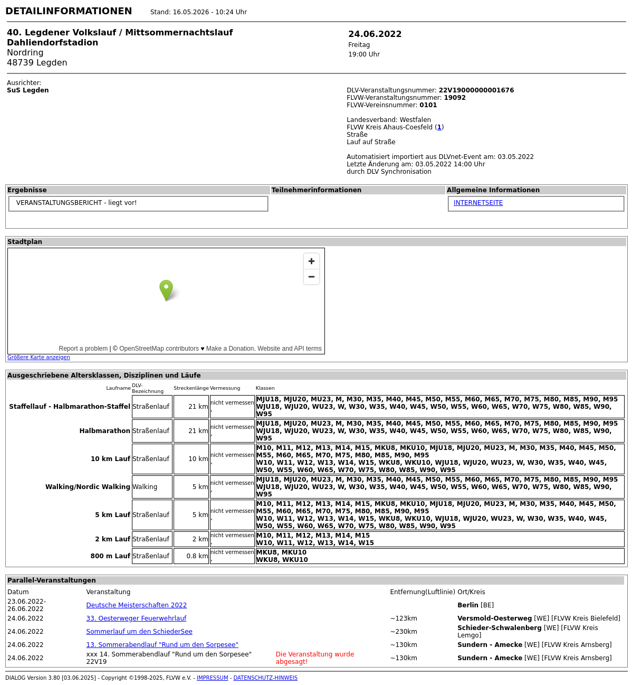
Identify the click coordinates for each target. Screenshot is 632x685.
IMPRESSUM (212, 678)
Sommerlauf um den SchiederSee (140, 631)
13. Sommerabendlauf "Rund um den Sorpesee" (162, 645)
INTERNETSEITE (478, 203)
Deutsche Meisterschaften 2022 (137, 605)
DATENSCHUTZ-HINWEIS (266, 678)
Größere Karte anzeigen (38, 357)
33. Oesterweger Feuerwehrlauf (137, 618)
